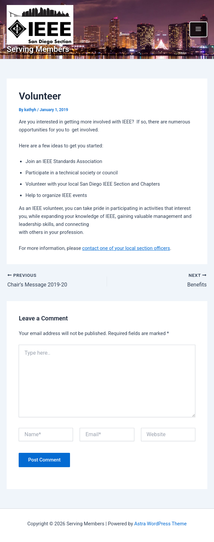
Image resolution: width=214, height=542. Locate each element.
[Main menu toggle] (198, 29)
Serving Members (38, 49)
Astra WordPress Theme (160, 524)
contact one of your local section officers (126, 248)
